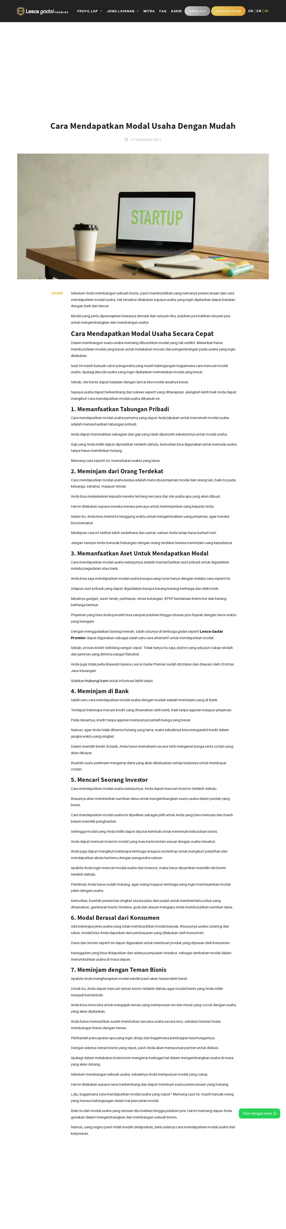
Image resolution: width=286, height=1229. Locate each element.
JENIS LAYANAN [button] (120, 11)
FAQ (163, 11)
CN (250, 11)
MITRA (149, 11)
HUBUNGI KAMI (228, 11)
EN (259, 11)
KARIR (176, 11)
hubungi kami (97, 680)
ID (266, 11)
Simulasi (197, 11)
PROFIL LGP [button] (87, 11)
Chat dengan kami (259, 1113)
